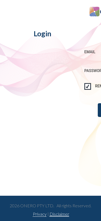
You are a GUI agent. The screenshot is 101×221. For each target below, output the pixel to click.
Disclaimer (59, 214)
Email (89, 52)
